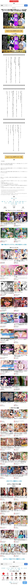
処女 (4, 201)
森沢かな (20, 578)
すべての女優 (3, 574)
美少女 (11, 569)
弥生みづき (7, 578)
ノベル (7, 201)
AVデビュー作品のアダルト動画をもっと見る (14, 559)
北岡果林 (12, 574)
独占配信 (19, 568)
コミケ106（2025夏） (14, 204)
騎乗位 (19, 569)
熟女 (8, 569)
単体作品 (12, 568)
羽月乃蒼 (12, 578)
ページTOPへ (24, 582)
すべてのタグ (3, 568)
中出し (16, 568)
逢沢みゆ (7, 574)
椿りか (20, 574)
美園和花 (16, 574)
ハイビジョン (8, 568)
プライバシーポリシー (16, 582)
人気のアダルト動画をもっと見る (14, 481)
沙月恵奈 (24, 578)
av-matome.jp (14, 1)
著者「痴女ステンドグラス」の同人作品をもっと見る (14, 244)
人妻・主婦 (25, 568)
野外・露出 (16, 201)
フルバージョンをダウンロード (14, 31)
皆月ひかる (16, 578)
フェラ (14, 569)
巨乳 (13, 201)
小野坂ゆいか (3, 578)
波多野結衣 (24, 574)
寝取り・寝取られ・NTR (22, 201)
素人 (16, 569)
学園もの (10, 201)
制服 (2, 201)
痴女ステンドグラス (14, 198)
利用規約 (10, 582)
